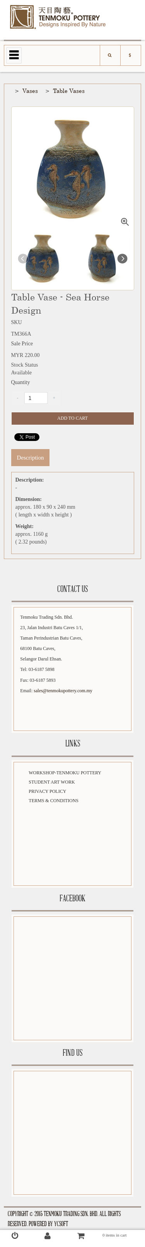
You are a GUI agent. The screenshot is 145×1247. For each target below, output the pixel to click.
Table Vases (69, 90)
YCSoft (61, 1224)
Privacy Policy (47, 791)
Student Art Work (52, 782)
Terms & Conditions (53, 800)
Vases (30, 90)
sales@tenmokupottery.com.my (63, 690)
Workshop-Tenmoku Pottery (65, 772)
